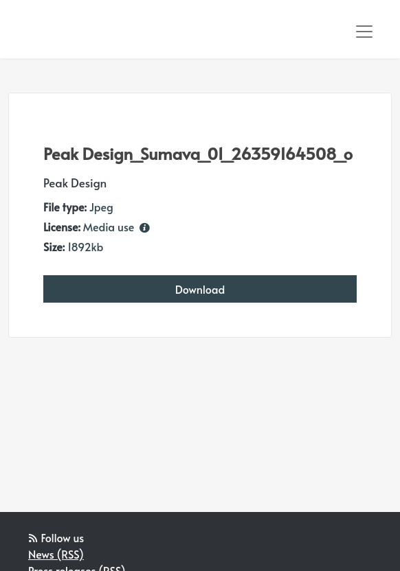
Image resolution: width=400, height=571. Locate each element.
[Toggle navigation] (364, 32)
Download (200, 288)
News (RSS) (56, 553)
